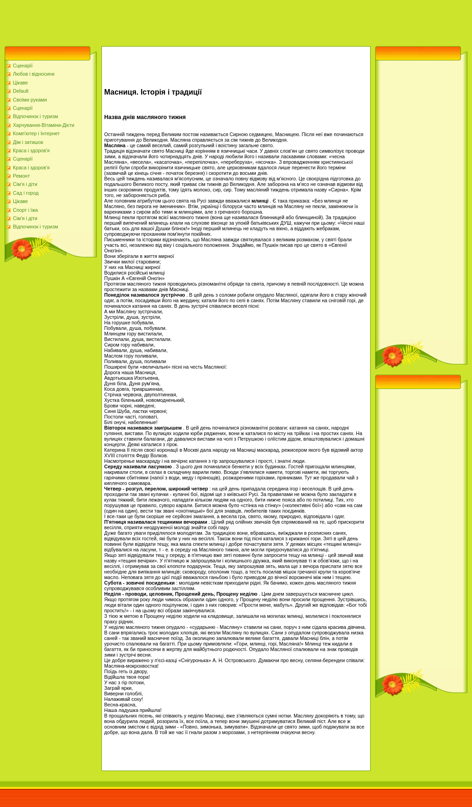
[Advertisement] (168, 21)
